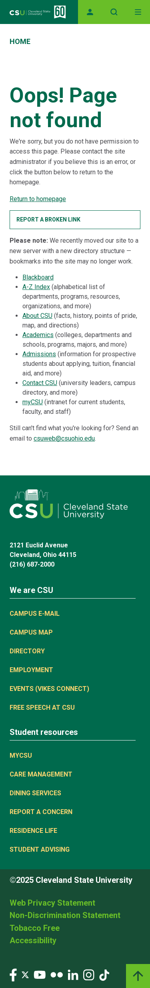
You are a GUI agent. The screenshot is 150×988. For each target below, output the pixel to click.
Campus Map (31, 632)
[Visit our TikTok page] (104, 974)
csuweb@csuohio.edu (64, 438)
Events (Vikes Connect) (49, 689)
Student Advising (40, 849)
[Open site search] (114, 12)
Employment (31, 670)
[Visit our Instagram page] (88, 974)
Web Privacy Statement (52, 903)
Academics (38, 335)
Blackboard (38, 277)
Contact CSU (39, 383)
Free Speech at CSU (42, 707)
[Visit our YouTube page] (40, 974)
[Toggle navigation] (138, 12)
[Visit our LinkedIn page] (73, 974)
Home (20, 41)
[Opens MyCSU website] (90, 12)
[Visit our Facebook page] (13, 974)
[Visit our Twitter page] (25, 974)
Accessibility (33, 940)
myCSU (32, 402)
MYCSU (21, 755)
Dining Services (35, 793)
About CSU (37, 315)
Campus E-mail (35, 613)
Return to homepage (38, 199)
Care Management (41, 774)
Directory (27, 651)
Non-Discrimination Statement (65, 915)
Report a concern (41, 812)
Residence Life (33, 830)
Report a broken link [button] (48, 219)
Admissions (39, 354)
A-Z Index (36, 287)
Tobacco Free (35, 928)
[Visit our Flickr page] (56, 974)
